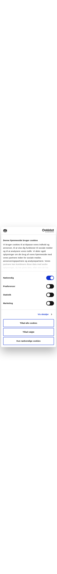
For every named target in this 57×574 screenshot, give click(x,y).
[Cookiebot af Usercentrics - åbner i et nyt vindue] (42, 230)
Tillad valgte (28, 332)
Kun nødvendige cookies (29, 341)
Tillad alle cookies (28, 323)
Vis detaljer (43, 314)
